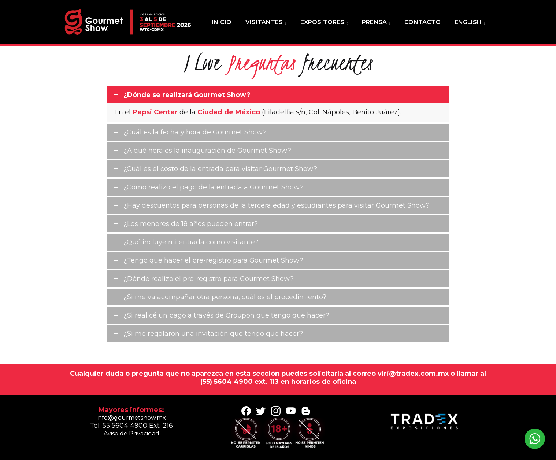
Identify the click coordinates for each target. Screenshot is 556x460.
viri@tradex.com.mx (414, 374)
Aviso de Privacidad (131, 433)
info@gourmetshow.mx (131, 417)
